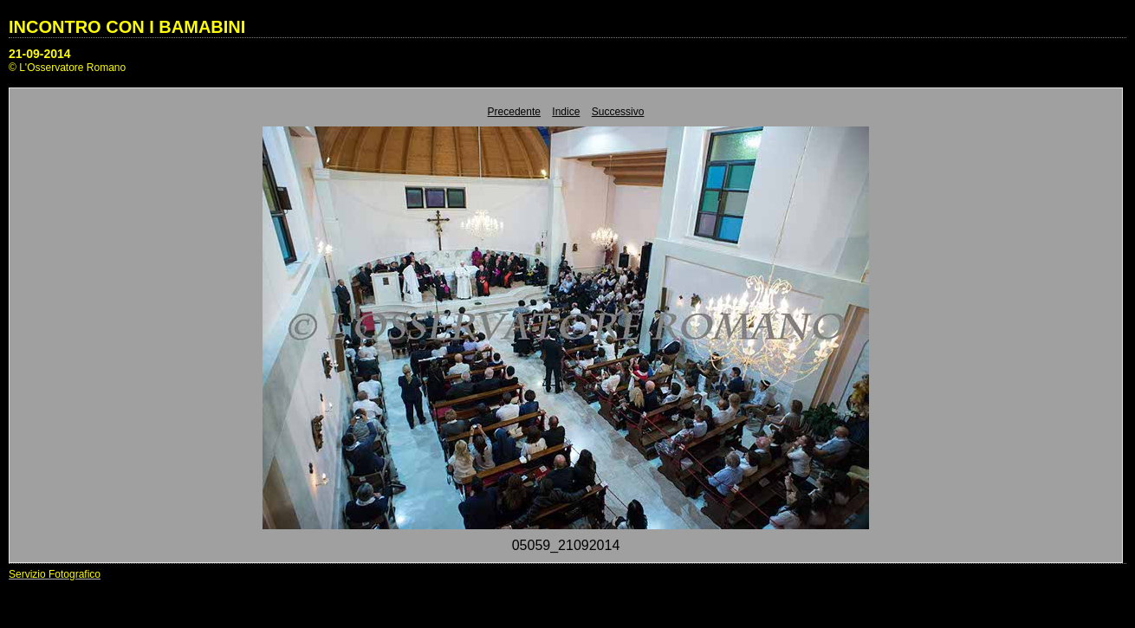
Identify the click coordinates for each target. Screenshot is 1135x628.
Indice (566, 112)
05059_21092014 (566, 545)
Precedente (514, 112)
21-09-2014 (40, 54)
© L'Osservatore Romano (67, 68)
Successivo (618, 112)
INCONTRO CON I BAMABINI (127, 26)
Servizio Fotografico (55, 574)
